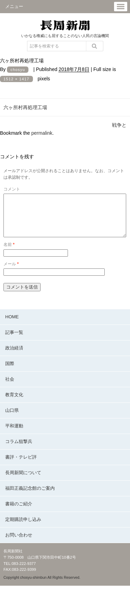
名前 (9, 252)
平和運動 (14, 434)
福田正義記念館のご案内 (30, 496)
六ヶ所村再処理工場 (25, 107)
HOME (12, 325)
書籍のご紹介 (18, 512)
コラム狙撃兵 (18, 449)
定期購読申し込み (23, 527)
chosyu (17, 70)
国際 (9, 371)
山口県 (12, 418)
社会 (9, 387)
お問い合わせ (18, 543)
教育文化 (14, 403)
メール (11, 272)
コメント (11, 189)
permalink (41, 133)
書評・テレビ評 (21, 465)
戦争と (119, 125)
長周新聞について (23, 481)
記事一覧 (14, 340)
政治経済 (14, 356)
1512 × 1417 (16, 79)
